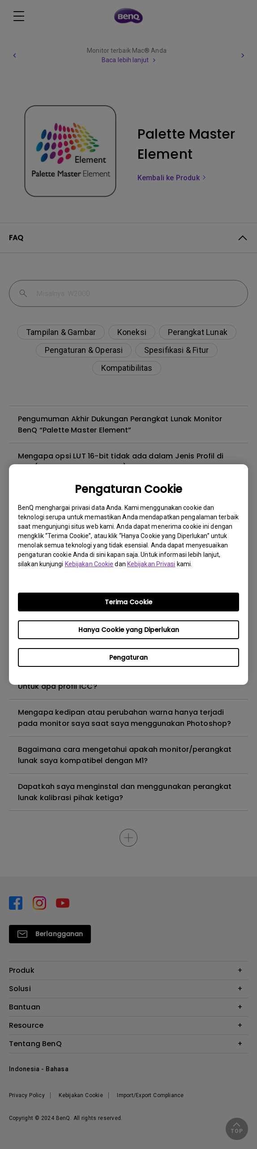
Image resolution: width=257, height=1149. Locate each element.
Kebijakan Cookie (89, 564)
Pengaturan (128, 657)
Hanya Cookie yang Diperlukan (128, 629)
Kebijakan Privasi (151, 564)
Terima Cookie (128, 602)
